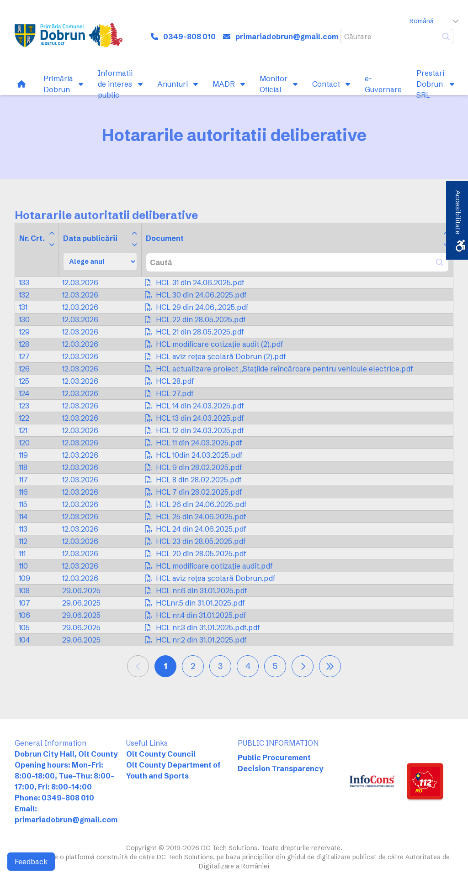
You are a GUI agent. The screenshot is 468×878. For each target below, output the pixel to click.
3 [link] (220, 666)
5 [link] (275, 666)
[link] (68, 36)
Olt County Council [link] (161, 753)
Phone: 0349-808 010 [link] (54, 797)
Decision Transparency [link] (281, 768)
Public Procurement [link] (274, 757)
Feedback (31, 861)
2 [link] (193, 666)
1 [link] (165, 666)
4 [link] (247, 666)
